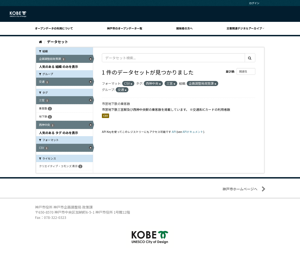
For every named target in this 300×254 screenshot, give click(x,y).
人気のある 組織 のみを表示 (58, 66)
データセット (57, 41)
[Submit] (250, 57)
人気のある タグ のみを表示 (58, 132)
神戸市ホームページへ (240, 188)
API (174, 132)
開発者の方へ (184, 28)
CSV (105, 115)
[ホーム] (40, 41)
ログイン (254, 3)
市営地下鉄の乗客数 (116, 103)
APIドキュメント (192, 132)
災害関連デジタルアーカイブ (244, 28)
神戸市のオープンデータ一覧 (124, 28)
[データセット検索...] (173, 57)
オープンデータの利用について (54, 28)
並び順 (230, 71)
